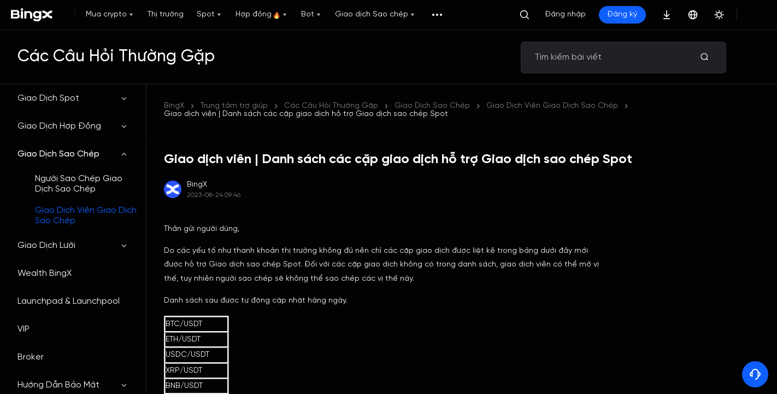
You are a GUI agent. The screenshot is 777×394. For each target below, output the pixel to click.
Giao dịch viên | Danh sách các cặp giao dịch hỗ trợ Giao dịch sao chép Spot (426, 106)
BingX (174, 106)
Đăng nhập (565, 14)
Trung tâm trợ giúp (234, 106)
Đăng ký (622, 14)
